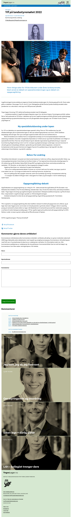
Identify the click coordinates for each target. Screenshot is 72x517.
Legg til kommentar (8, 301)
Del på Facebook (7, 224)
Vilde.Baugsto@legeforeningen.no (16, 20)
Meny (67, 2)
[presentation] (15, 293)
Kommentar (5, 267)
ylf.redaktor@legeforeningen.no (13, 495)
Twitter (5, 510)
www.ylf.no (7, 503)
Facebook (6, 508)
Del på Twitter (7, 228)
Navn (3, 251)
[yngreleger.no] (29, 2)
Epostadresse (5, 259)
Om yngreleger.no (8, 491)
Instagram (6, 512)
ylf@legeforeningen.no (10, 501)
